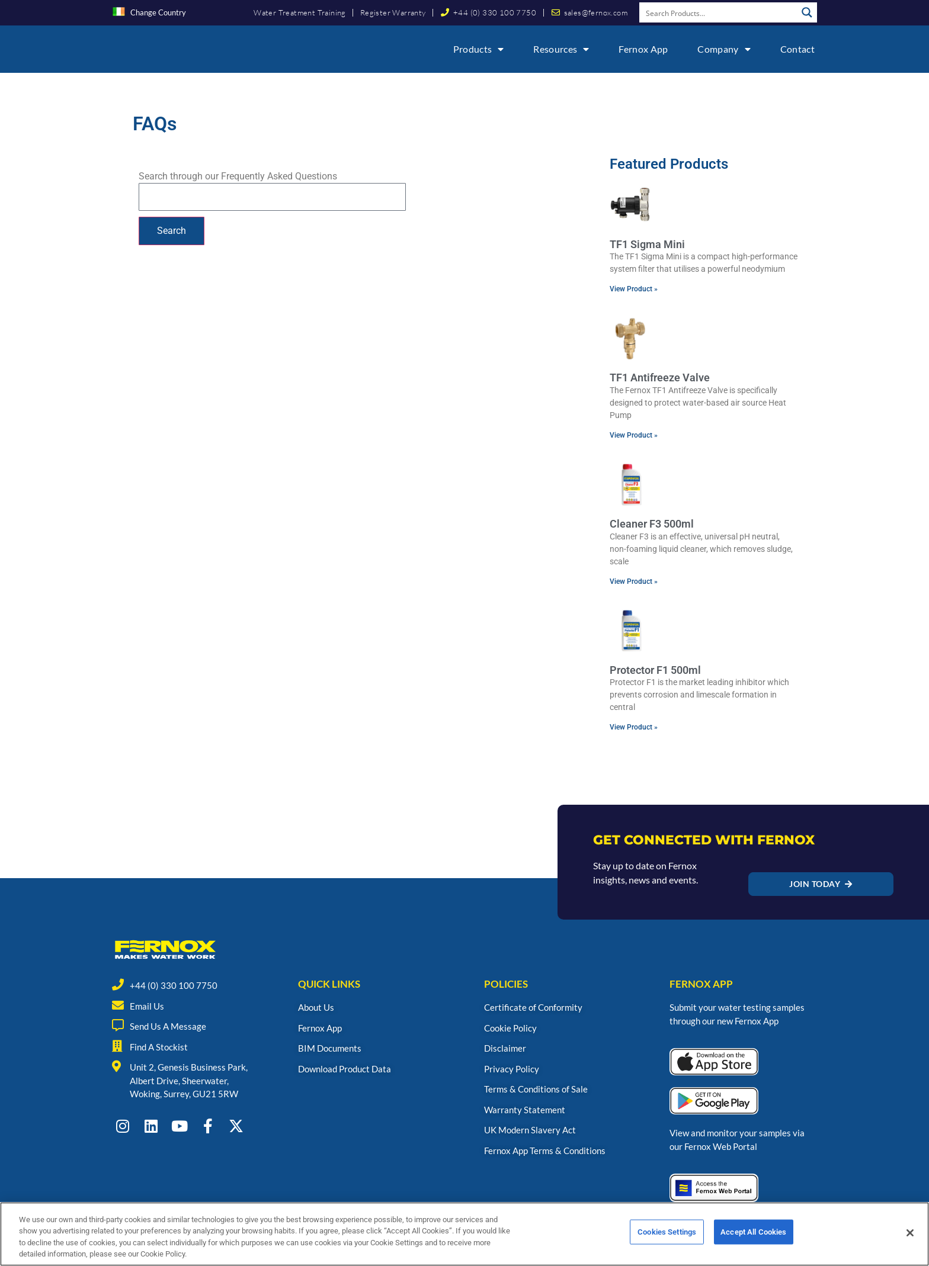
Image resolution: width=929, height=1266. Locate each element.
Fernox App (643, 48)
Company (723, 49)
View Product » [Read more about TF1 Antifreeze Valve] (634, 435)
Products (478, 49)
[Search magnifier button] (807, 12)
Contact (797, 48)
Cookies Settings (667, 1243)
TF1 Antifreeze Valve (660, 377)
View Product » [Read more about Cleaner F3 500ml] (634, 581)
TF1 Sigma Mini (647, 244)
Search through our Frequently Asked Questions (238, 176)
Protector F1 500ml (655, 670)
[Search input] (719, 12)
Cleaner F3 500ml (652, 524)
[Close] (910, 1243)
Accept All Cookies (753, 1243)
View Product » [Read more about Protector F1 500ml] (634, 727)
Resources (561, 49)
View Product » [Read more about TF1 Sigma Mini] (634, 289)
